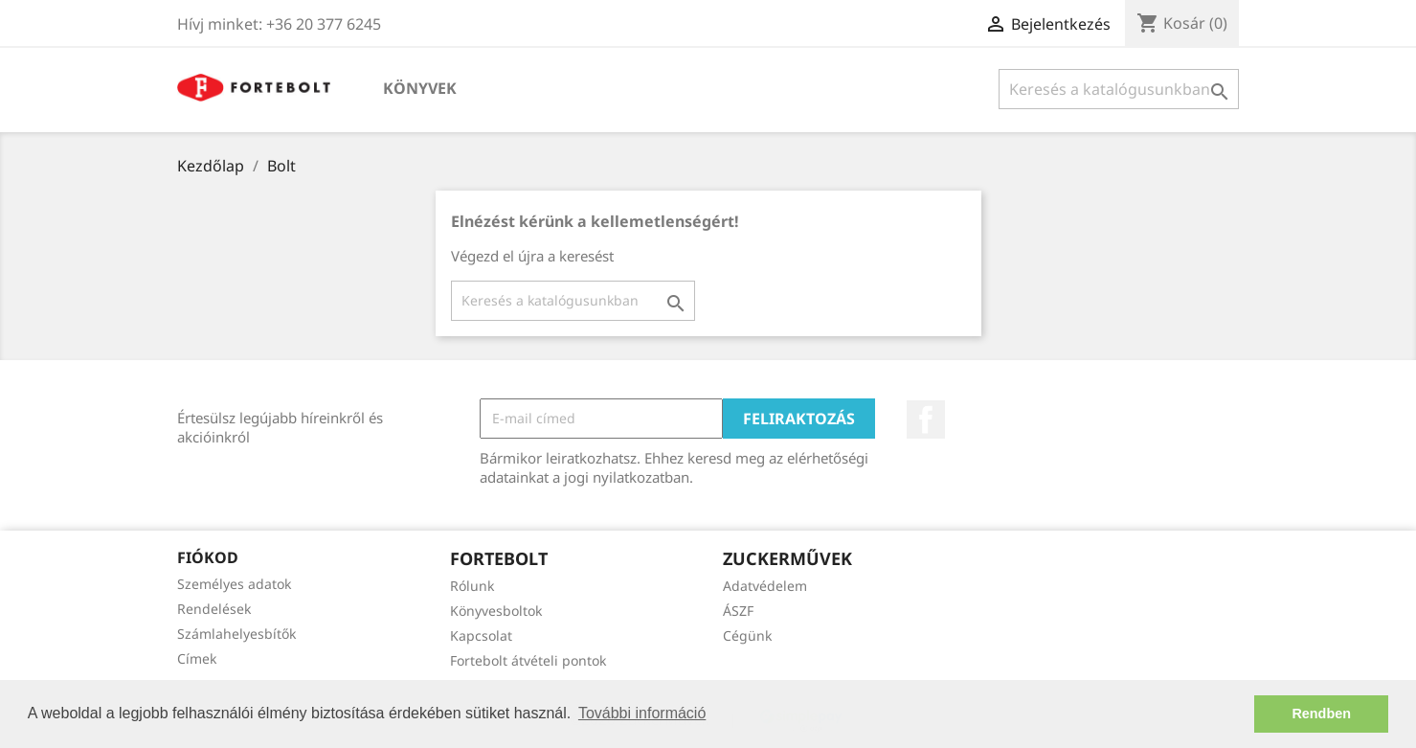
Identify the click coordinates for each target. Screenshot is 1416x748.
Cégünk (747, 635)
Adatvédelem (765, 586)
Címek (196, 658)
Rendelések (214, 609)
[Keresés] (1119, 89)
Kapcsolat (481, 635)
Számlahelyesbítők (236, 633)
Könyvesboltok (496, 610)
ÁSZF (738, 610)
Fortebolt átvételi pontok (528, 660)
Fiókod (207, 557)
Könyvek (420, 88)
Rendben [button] (1321, 713)
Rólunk (472, 586)
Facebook (926, 419)
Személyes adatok (234, 584)
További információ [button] (642, 713)
